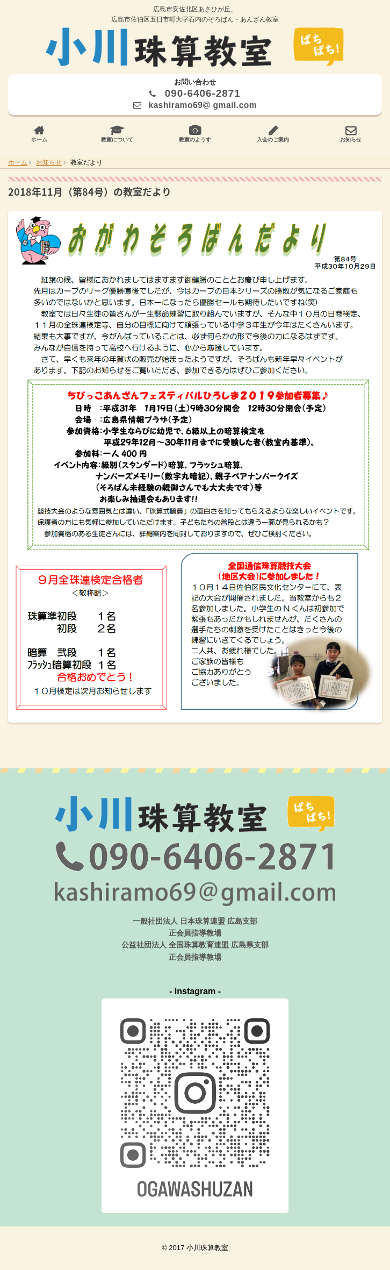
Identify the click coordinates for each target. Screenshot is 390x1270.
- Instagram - (195, 991)
